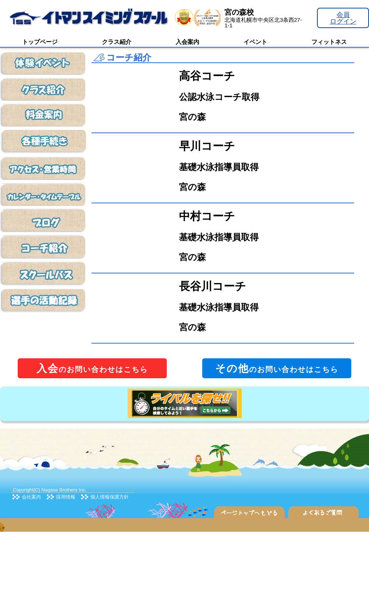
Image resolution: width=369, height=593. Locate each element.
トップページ (40, 42)
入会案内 (187, 42)
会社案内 (31, 497)
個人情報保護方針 (109, 497)
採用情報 (65, 497)
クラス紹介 (116, 42)
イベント (255, 42)
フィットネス (329, 42)
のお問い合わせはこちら (92, 368)
